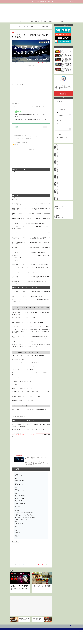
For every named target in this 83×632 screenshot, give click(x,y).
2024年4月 (56, 162)
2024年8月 (56, 157)
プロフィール (64, 140)
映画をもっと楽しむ (35, 21)
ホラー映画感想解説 (48, 21)
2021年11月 (56, 196)
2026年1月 (56, 147)
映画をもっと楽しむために (64, 137)
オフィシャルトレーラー (22, 130)
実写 (17, 543)
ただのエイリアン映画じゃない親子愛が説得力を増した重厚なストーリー (31, 136)
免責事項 (20, 630)
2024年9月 (56, 156)
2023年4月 (56, 176)
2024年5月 (56, 161)
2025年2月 (56, 152)
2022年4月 (56, 190)
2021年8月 (56, 199)
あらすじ (19, 132)
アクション (64, 120)
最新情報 (64, 103)
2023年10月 (56, 169)
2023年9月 (56, 170)
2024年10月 (56, 155)
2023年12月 (56, 167)
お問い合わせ (61, 21)
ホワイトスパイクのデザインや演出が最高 (26, 138)
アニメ (64, 117)
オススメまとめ (64, 115)
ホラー (64, 106)
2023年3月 (56, 177)
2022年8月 (56, 185)
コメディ (64, 126)
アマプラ (14, 543)
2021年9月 (56, 198)
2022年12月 (56, 181)
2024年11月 (56, 154)
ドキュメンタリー (64, 131)
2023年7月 (56, 172)
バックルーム (64, 101)
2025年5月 (56, 148)
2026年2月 (56, 146)
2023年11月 (56, 168)
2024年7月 (56, 159)
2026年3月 (56, 145)
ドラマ (64, 129)
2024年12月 (56, 153)
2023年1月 (56, 179)
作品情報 (19, 144)
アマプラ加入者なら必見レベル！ (23, 142)
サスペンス (64, 123)
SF (12, 32)
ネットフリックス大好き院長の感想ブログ (41, 1)
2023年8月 (56, 171)
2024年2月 (56, 164)
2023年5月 (56, 175)
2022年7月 (56, 186)
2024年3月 (56, 163)
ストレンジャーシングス (64, 109)
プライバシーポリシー (14, 630)
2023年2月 (56, 178)
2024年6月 (56, 160)
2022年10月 (56, 183)
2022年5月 (56, 189)
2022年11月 (56, 182)
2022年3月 (56, 191)
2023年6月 (56, 174)
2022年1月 (56, 193)
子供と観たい (64, 134)
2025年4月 (56, 149)
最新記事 (21, 21)
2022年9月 (56, 184)
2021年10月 (56, 197)
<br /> (15, 446)
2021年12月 (56, 194)
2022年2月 (56, 192)
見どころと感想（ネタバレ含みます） (24, 135)
